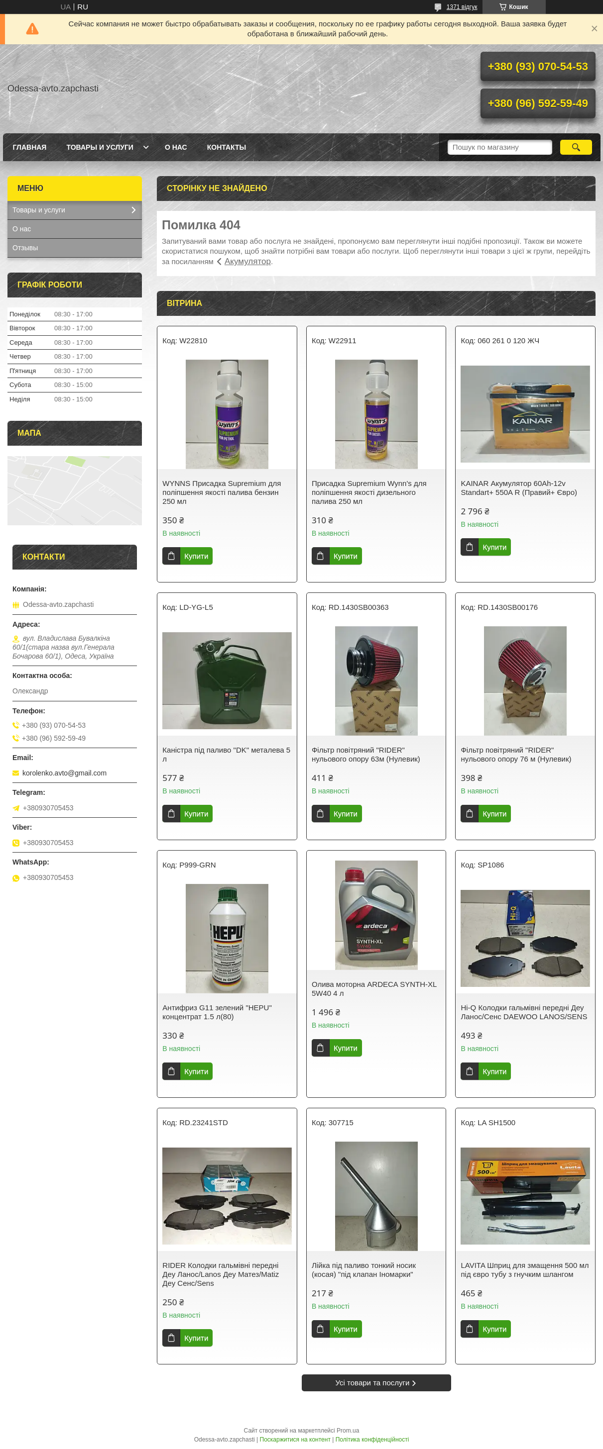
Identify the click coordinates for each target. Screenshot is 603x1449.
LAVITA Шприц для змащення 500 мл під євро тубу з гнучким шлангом (525, 1269)
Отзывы (25, 248)
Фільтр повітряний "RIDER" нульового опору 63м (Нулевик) (366, 754)
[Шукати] (576, 147)
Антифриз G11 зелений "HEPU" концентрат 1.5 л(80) (216, 1012)
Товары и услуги (99, 147)
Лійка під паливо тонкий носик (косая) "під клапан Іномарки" (364, 1269)
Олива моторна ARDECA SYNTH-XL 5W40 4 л (374, 988)
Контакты (226, 147)
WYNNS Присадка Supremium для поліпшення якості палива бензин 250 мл (221, 492)
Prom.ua (348, 1430)
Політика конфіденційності (372, 1439)
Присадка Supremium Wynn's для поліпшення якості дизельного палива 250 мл (369, 492)
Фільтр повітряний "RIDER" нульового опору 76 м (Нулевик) (516, 754)
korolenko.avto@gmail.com (64, 773)
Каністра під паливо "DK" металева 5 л (226, 754)
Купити (196, 556)
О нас (176, 147)
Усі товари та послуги (373, 1382)
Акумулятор (248, 261)
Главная (30, 147)
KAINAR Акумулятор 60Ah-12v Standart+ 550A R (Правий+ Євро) (519, 487)
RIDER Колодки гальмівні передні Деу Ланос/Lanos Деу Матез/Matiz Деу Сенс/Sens (220, 1274)
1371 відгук (462, 6)
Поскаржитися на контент (295, 1439)
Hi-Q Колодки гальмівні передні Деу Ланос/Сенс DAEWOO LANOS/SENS (524, 1012)
